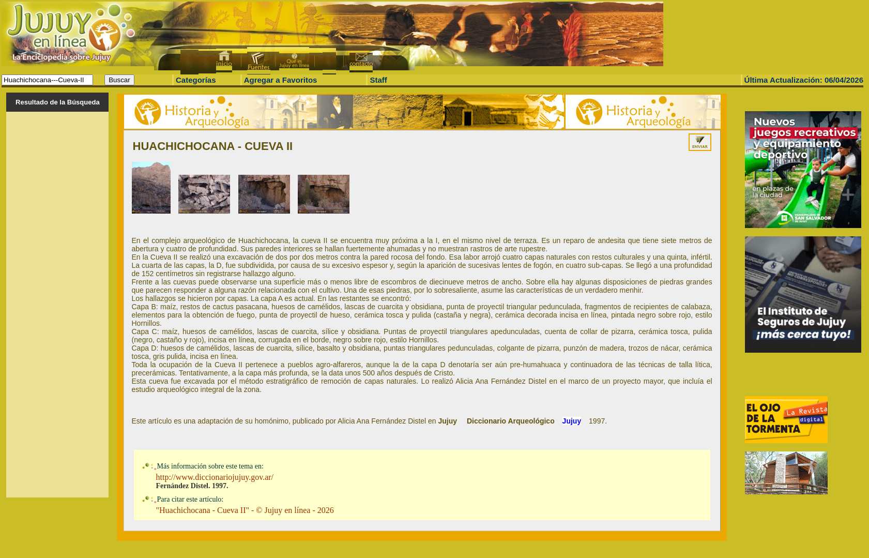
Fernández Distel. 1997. (192, 486)
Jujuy (572, 421)
